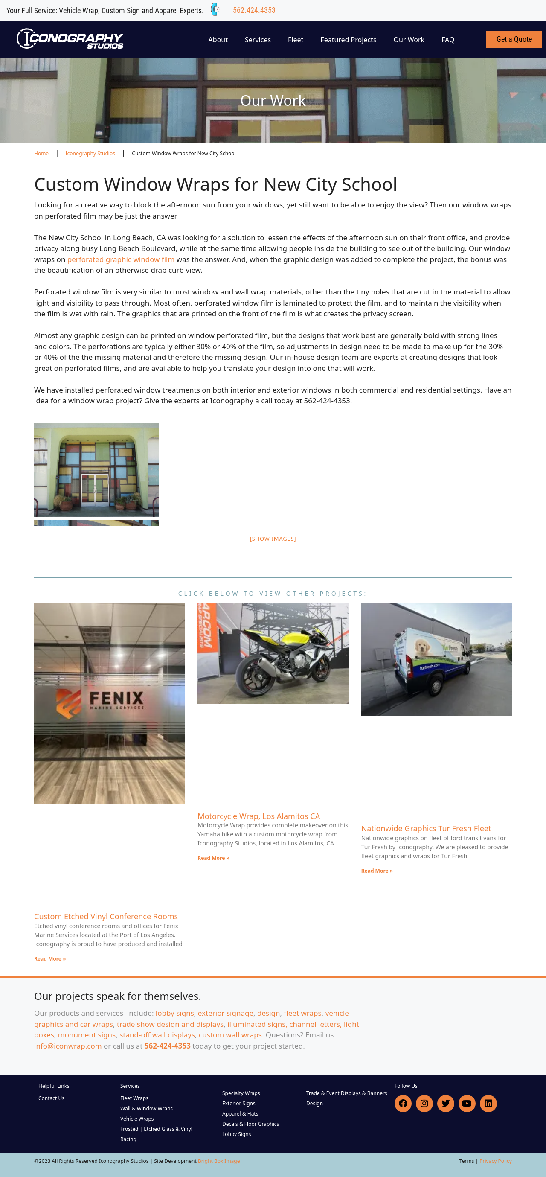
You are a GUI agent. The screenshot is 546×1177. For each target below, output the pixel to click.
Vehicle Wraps (137, 1118)
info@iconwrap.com (68, 1046)
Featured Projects (348, 39)
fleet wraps (303, 1013)
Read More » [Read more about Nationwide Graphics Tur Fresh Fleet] (377, 870)
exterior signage (225, 1013)
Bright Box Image (219, 1161)
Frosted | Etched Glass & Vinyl (156, 1129)
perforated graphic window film (121, 259)
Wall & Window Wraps (146, 1108)
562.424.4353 (254, 10)
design (268, 1013)
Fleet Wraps (134, 1098)
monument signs (87, 1035)
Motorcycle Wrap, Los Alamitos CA (258, 816)
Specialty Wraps (241, 1093)
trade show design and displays (170, 1024)
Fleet (295, 39)
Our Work (409, 39)
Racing (128, 1139)
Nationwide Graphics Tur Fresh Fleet (426, 828)
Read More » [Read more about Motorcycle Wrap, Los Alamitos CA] (213, 858)
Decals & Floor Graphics (250, 1123)
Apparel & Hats (240, 1113)
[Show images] (273, 538)
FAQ (447, 39)
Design (314, 1103)
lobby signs (175, 1013)
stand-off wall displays (157, 1035)
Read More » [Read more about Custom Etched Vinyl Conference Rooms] (50, 958)
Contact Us (51, 1098)
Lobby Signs (236, 1134)
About (218, 39)
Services (258, 39)
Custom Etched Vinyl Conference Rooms (106, 916)
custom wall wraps (230, 1035)
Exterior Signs (239, 1103)
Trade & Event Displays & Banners (346, 1093)
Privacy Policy (495, 1161)
